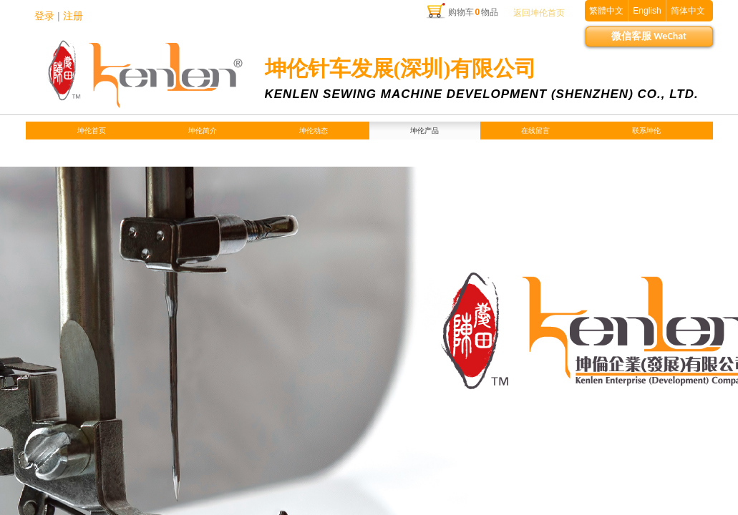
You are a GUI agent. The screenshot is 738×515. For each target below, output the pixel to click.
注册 (73, 16)
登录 (44, 16)
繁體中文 (606, 11)
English (647, 11)
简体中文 (688, 11)
